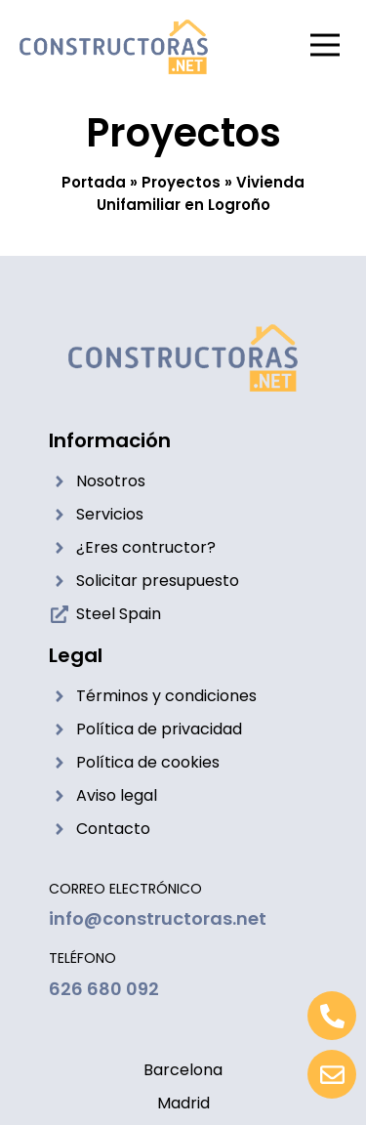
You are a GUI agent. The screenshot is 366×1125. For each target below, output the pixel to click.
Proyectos (181, 182)
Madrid (183, 1103)
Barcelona (183, 1070)
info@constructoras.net (157, 918)
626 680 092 (104, 989)
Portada (93, 182)
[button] (324, 46)
